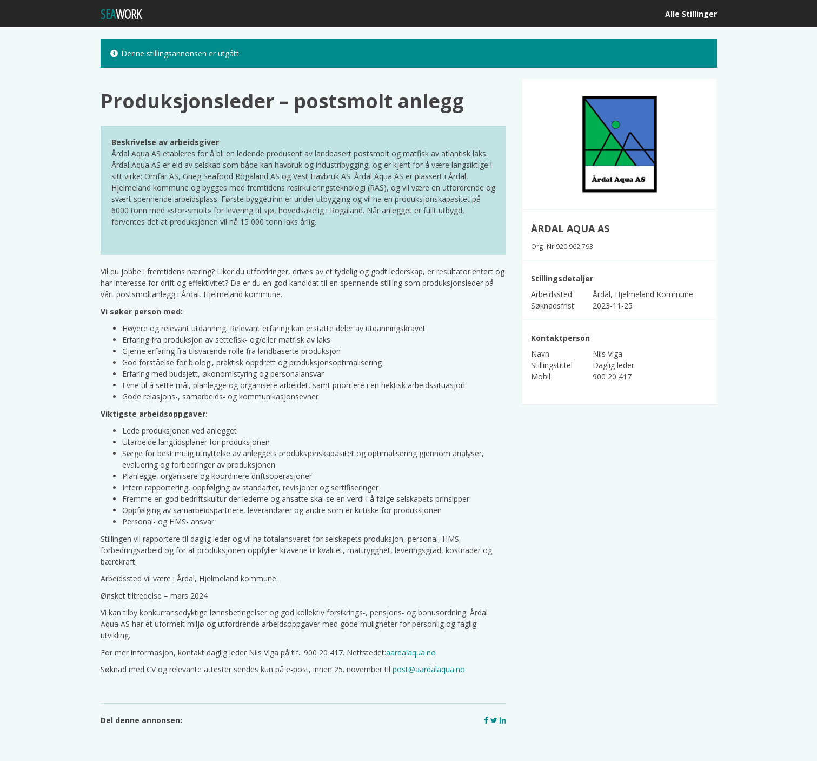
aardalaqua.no (411, 652)
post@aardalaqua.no (429, 669)
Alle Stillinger (691, 14)
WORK (121, 14)
